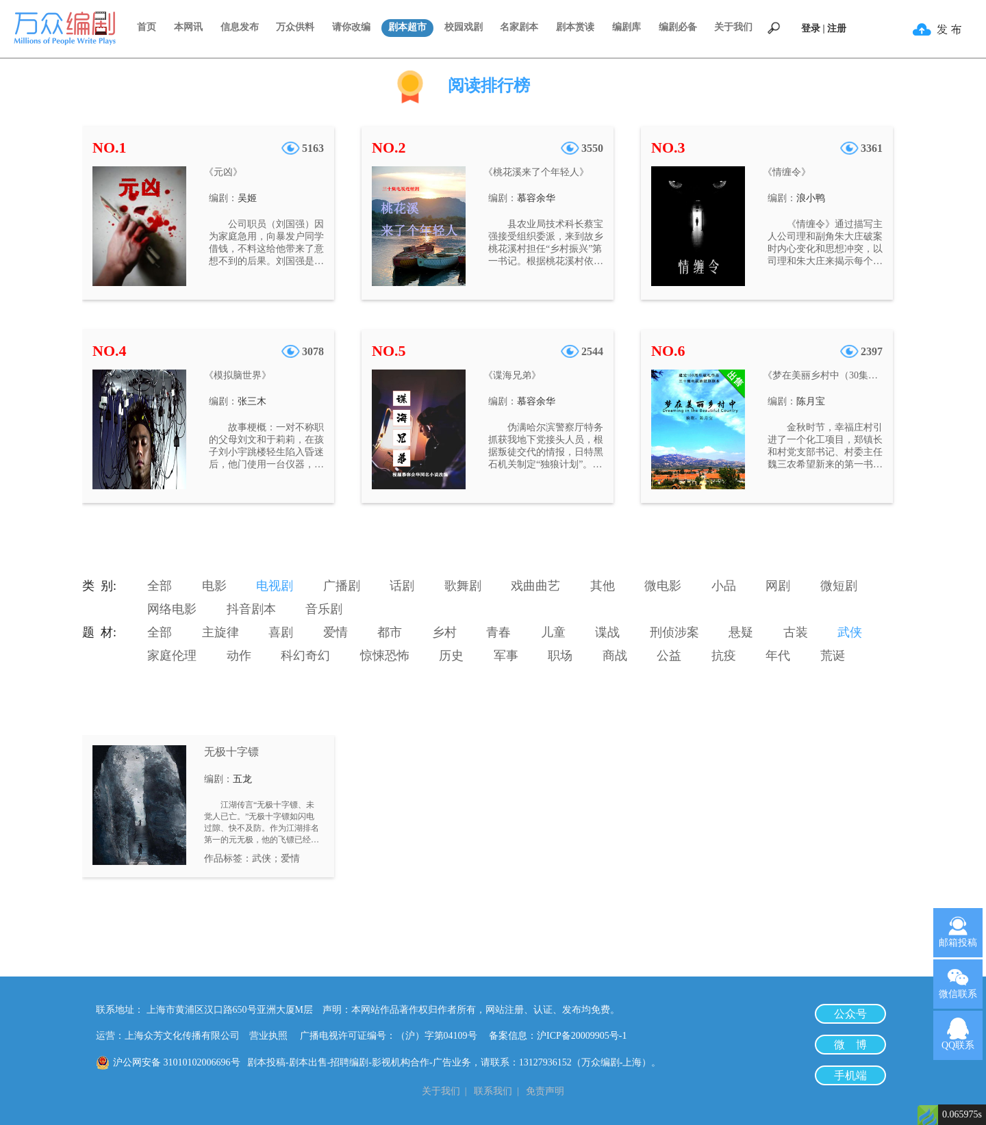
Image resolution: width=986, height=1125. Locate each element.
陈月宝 (810, 401)
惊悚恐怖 (384, 655)
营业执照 (268, 1036)
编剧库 (626, 27)
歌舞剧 (462, 586)
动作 (239, 655)
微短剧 (838, 586)
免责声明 (545, 1091)
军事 (506, 655)
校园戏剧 (463, 27)
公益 (669, 655)
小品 (723, 586)
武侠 (849, 632)
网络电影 (172, 609)
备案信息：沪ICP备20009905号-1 (558, 1036)
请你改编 (351, 27)
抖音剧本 (251, 609)
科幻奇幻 (305, 655)
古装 (795, 632)
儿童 (553, 632)
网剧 (778, 586)
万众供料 (295, 27)
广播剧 (341, 586)
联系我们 (493, 1091)
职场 (560, 655)
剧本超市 (407, 27)
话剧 (402, 586)
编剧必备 (678, 27)
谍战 (607, 632)
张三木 (252, 401)
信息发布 (239, 27)
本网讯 (188, 27)
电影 (214, 586)
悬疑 (741, 632)
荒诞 (832, 655)
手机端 (850, 1075)
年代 (778, 655)
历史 (451, 655)
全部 (159, 586)
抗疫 (723, 655)
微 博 (850, 1044)
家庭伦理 (172, 655)
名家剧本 (519, 27)
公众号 (850, 1014)
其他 (602, 586)
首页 (146, 27)
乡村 (444, 632)
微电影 (662, 586)
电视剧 (274, 586)
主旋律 (220, 632)
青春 (498, 632)
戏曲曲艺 (535, 586)
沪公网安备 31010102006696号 (176, 1062)
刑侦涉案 (674, 632)
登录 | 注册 (823, 28)
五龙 (242, 779)
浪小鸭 (810, 198)
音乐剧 (323, 609)
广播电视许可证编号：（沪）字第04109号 (393, 1036)
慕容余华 (536, 198)
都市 (389, 632)
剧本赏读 (575, 27)
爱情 (335, 632)
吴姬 (247, 198)
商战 (615, 655)
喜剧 (280, 632)
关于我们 (733, 27)
